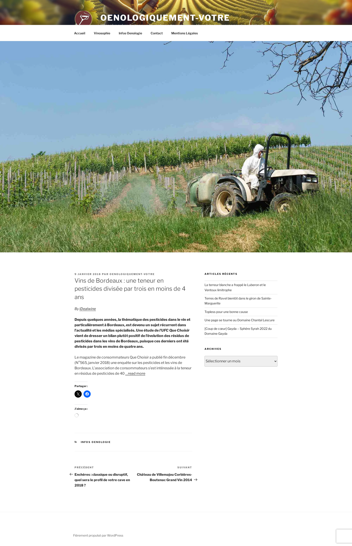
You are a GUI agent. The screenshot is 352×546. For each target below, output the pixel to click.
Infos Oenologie (130, 33)
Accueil (79, 33)
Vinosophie (102, 33)
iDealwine (87, 309)
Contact (157, 33)
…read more (135, 373)
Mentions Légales (184, 33)
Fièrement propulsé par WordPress (98, 535)
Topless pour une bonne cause (226, 312)
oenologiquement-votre (132, 274)
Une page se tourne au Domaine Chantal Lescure (240, 320)
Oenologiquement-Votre (165, 18)
